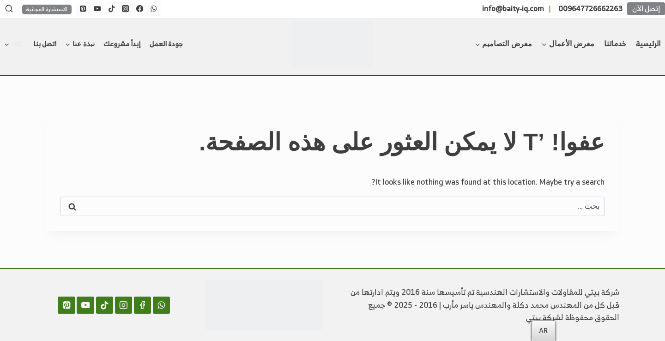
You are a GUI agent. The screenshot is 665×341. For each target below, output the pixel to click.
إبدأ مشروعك (121, 43)
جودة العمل (166, 43)
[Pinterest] (83, 9)
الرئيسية (648, 43)
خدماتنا (615, 43)
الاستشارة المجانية (46, 9)
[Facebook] (140, 9)
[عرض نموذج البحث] (9, 9)
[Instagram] (126, 9)
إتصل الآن (646, 8)
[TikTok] (111, 9)
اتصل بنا (44, 43)
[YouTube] (97, 9)
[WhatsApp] (154, 9)
